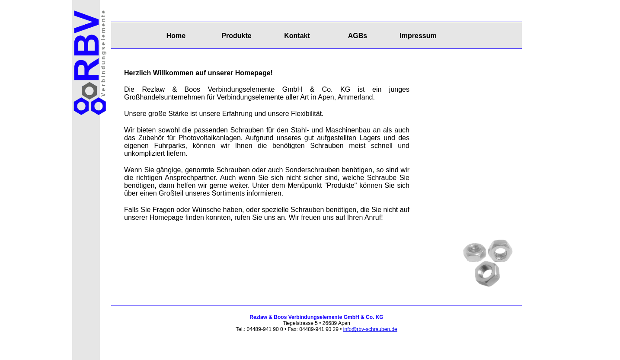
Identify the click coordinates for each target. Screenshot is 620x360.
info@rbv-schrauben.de (370, 329)
